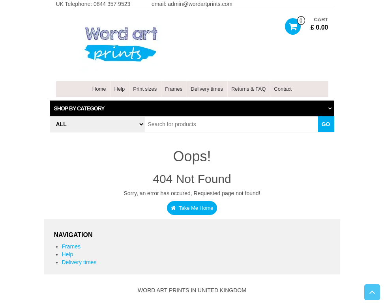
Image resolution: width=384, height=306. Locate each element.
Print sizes (145, 89)
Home (99, 89)
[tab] (192, 108)
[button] (192, 108)
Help (119, 89)
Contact (283, 89)
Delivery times (207, 89)
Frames (173, 89)
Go (326, 124)
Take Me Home (192, 208)
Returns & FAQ (248, 89)
